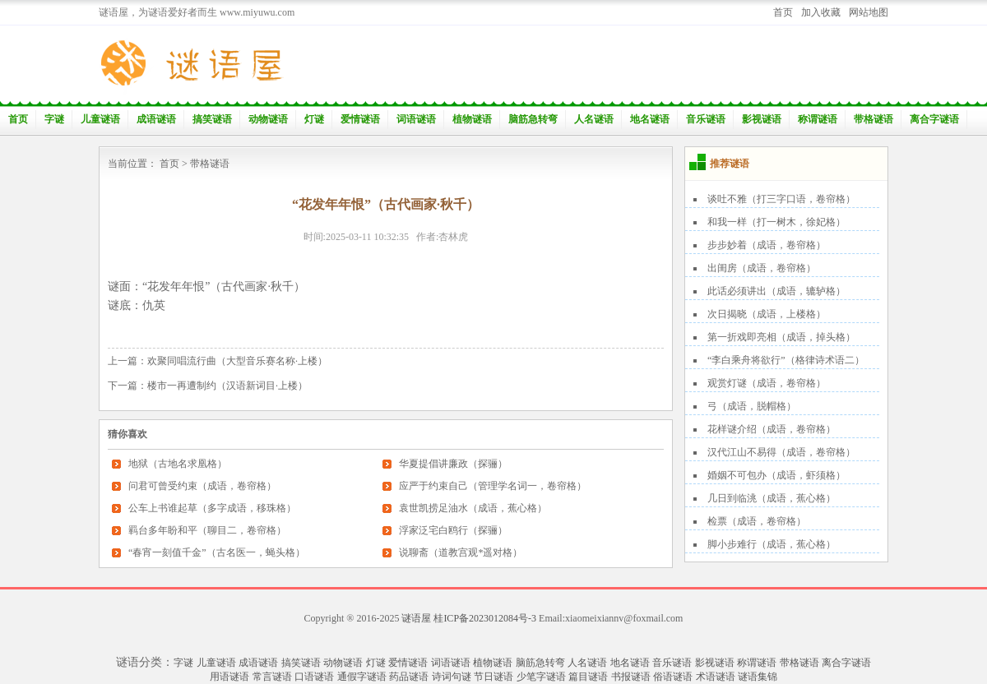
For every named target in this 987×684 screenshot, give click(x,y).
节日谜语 (493, 676)
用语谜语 (229, 676)
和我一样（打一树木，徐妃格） (776, 222)
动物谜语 (268, 119)
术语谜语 (715, 676)
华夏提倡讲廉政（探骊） (453, 463)
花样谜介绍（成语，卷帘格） (771, 429)
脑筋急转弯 (533, 119)
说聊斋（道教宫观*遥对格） (460, 552)
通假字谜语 (362, 676)
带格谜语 (873, 119)
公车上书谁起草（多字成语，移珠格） (212, 508)
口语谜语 (314, 676)
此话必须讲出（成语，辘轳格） (776, 291)
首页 (783, 12)
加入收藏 (821, 12)
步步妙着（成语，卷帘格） (766, 245)
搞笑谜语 (212, 119)
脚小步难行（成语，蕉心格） (771, 544)
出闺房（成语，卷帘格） (761, 268)
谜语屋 (416, 618)
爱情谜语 (360, 119)
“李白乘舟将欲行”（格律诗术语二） (785, 360)
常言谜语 (272, 676)
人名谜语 (594, 119)
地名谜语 (650, 119)
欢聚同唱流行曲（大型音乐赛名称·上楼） (237, 361)
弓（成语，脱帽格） (751, 406)
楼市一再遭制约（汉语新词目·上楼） (227, 385)
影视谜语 (761, 119)
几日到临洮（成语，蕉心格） (771, 498)
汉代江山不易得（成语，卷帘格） (781, 452)
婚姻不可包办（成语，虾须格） (776, 475)
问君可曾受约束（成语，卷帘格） (202, 486)
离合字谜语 (934, 119)
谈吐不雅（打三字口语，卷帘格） (781, 199)
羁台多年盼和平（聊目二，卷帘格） (207, 530)
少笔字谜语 (541, 676)
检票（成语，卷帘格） (756, 521)
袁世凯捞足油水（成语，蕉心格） (473, 508)
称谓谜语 (817, 119)
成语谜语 (156, 119)
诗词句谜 (451, 676)
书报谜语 (631, 676)
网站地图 (868, 12)
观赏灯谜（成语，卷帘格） (766, 383)
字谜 (54, 119)
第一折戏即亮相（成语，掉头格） (781, 337)
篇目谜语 (588, 676)
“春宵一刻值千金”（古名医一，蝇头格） (216, 552)
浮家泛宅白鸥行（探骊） (453, 530)
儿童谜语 (100, 119)
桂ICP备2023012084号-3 (484, 618)
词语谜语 (416, 119)
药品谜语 (409, 676)
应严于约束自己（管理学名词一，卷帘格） (492, 486)
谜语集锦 (757, 676)
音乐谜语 (705, 119)
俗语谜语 (673, 676)
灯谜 (314, 119)
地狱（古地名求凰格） (177, 463)
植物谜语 (472, 119)
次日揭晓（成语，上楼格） (766, 314)
